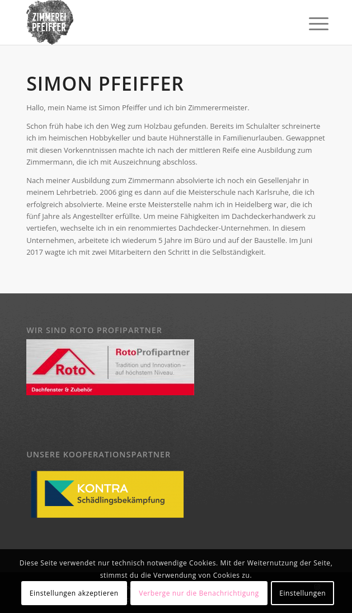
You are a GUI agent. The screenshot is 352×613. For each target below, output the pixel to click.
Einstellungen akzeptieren (74, 593)
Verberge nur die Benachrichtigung (199, 593)
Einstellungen (302, 593)
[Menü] (310, 23)
